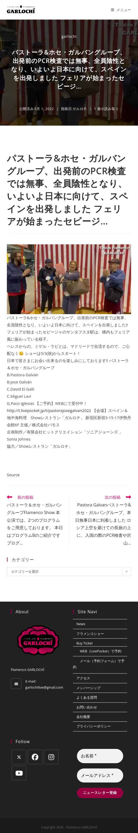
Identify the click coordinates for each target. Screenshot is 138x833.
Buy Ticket (84, 643)
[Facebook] (35, 757)
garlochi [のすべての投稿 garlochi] (69, 36)
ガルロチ (79, 108)
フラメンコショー (90, 633)
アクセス (83, 678)
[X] (19, 757)
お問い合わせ (86, 707)
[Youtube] (19, 773)
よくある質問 (86, 697)
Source (13, 474)
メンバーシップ (88, 687)
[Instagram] (51, 757)
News (80, 623)
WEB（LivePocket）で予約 (100, 651)
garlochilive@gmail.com (44, 687)
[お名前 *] (100, 756)
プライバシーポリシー (93, 726)
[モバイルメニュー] (121, 9)
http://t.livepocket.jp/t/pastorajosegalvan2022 (49, 410)
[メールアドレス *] (100, 775)
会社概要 (83, 716)
